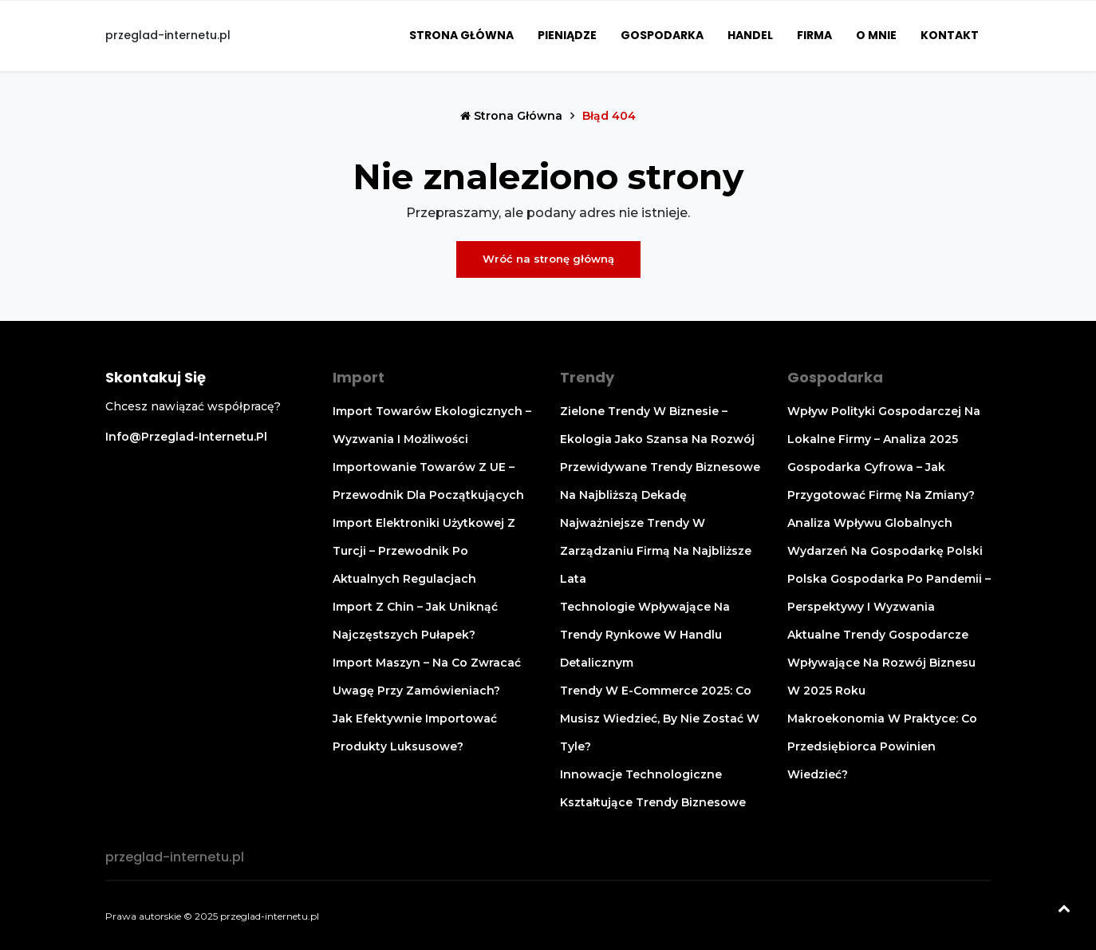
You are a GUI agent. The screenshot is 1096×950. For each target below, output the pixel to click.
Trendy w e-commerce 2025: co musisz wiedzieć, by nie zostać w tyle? (659, 718)
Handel (750, 35)
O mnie (876, 35)
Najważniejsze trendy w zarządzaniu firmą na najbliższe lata (655, 551)
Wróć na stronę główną (548, 258)
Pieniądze (567, 35)
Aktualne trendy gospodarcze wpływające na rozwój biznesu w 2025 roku (881, 662)
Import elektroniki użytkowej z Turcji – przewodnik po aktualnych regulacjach (424, 551)
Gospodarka (662, 35)
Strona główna (461, 35)
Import (358, 377)
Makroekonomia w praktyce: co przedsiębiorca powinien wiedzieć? (882, 746)
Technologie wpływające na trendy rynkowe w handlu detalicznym (645, 635)
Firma (814, 35)
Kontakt (950, 35)
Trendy (587, 377)
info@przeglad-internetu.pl (186, 436)
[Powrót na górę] (1064, 910)
